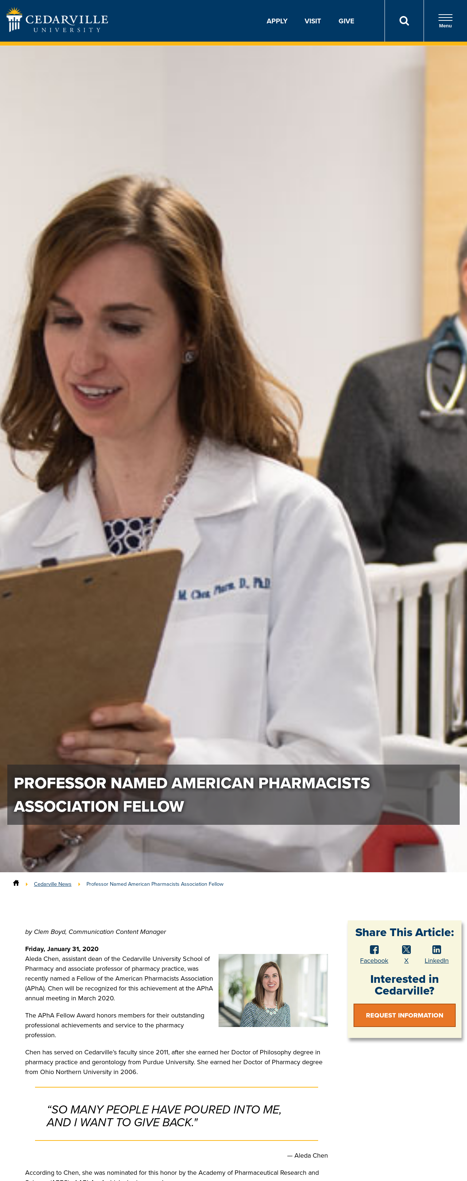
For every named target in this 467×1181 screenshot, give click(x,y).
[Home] (16, 884)
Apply (277, 21)
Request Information (404, 1015)
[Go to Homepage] (57, 30)
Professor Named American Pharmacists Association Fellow (155, 884)
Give (346, 21)
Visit (313, 21)
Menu (445, 21)
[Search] (404, 21)
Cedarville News (53, 884)
